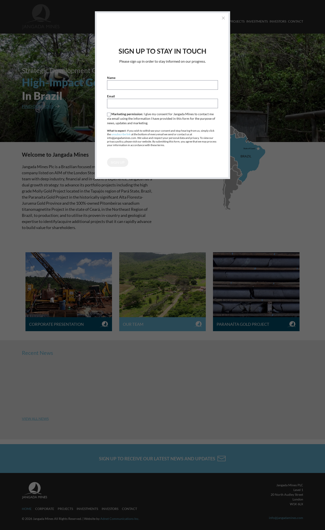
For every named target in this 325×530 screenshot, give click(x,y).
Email (111, 96)
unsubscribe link (121, 134)
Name (111, 78)
